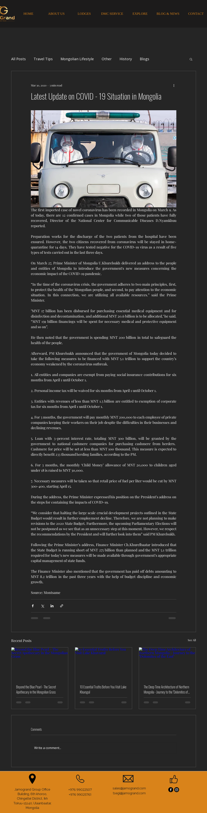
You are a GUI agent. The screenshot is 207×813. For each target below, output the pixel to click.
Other (107, 58)
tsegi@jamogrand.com (129, 793)
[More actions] (174, 85)
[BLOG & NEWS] (168, 14)
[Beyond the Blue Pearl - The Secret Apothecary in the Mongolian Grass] (39, 663)
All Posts (18, 58)
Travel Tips (43, 58)
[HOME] (28, 14)
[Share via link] (61, 606)
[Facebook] (170, 789)
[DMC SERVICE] (112, 14)
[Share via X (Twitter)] (42, 606)
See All (192, 640)
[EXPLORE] (140, 14)
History (126, 58)
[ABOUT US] (56, 14)
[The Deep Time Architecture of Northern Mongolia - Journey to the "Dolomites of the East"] (167, 663)
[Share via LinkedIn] (52, 606)
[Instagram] (176, 789)
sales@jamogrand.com (129, 788)
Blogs (144, 58)
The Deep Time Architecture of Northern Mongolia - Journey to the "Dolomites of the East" (166, 689)
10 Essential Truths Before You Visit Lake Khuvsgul (103, 689)
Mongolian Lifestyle (77, 58)
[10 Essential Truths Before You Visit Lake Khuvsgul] (103, 663)
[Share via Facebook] (33, 606)
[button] (191, 59)
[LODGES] (84, 14)
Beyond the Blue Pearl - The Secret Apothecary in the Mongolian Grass (36, 689)
